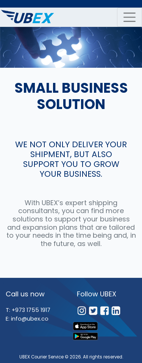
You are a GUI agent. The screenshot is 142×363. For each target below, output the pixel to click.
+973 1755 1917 (31, 310)
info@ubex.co (29, 318)
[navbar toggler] (129, 17)
